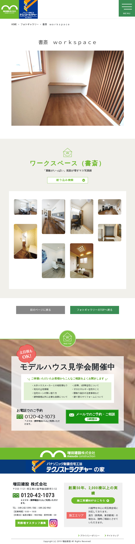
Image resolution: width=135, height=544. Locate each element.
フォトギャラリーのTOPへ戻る (95, 310)
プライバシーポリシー (90, 536)
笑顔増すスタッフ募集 (31, 523)
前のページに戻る (40, 310)
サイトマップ (113, 536)
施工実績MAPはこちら (93, 500)
